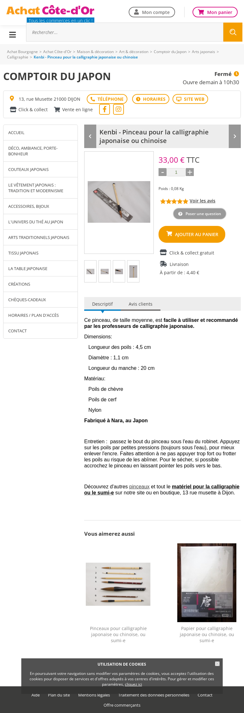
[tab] (90, 271)
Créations (19, 284)
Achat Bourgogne (22, 51)
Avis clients (140, 304)
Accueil (16, 132)
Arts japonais (203, 51)
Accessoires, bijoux (28, 206)
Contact (17, 331)
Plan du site (59, 695)
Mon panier (219, 12)
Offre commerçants (122, 705)
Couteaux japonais (28, 169)
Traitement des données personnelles (153, 695)
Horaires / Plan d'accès (33, 315)
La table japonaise (27, 268)
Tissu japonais (23, 253)
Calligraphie (17, 57)
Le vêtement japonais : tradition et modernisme (35, 188)
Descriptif (102, 304)
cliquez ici (133, 684)
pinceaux (139, 486)
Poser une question (203, 213)
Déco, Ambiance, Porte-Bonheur (33, 151)
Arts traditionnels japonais (38, 237)
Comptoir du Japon (170, 51)
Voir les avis (202, 201)
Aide (35, 695)
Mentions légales (94, 695)
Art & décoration (133, 51)
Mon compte (156, 12)
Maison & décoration (95, 51)
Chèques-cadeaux (27, 299)
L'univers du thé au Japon (35, 222)
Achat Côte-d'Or (57, 51)
